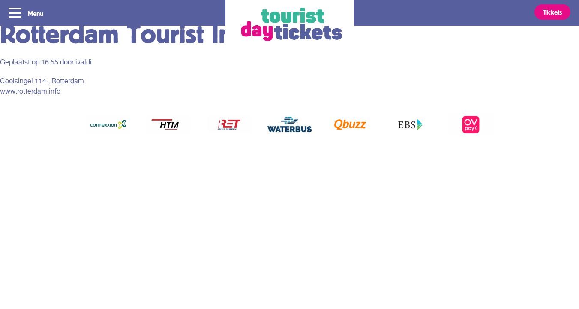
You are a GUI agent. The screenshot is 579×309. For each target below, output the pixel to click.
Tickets (552, 12)
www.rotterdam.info (30, 91)
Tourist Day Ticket (289, 26)
